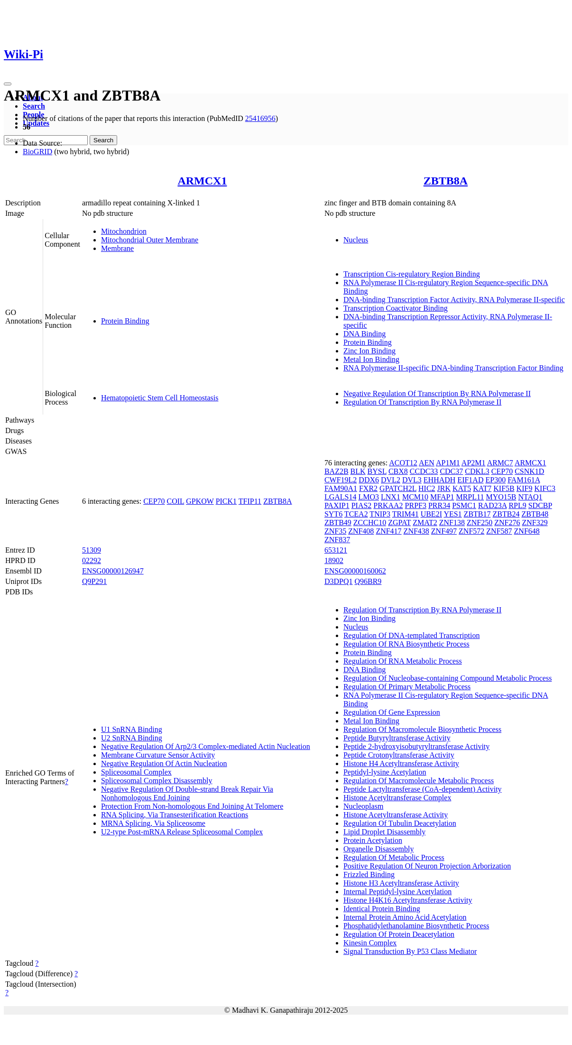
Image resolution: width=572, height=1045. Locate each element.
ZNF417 (388, 531)
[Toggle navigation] (7, 84)
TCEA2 (356, 514)
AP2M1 (473, 463)
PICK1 (226, 501)
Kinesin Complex (370, 943)
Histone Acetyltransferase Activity (395, 815)
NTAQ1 (530, 497)
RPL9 (517, 505)
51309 (91, 550)
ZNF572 (471, 531)
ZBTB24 (506, 514)
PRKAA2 (388, 505)
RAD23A (492, 505)
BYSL (377, 471)
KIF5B (503, 488)
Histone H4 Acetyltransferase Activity (401, 763)
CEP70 (154, 501)
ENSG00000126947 (113, 571)
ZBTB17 (477, 514)
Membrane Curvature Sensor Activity (158, 755)
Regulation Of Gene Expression (391, 712)
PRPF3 (415, 505)
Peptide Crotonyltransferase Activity (398, 755)
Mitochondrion (124, 231)
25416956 (260, 118)
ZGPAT (399, 522)
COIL (176, 501)
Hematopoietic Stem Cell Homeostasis (160, 398)
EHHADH (440, 480)
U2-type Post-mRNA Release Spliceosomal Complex (182, 832)
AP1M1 (448, 463)
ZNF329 (534, 522)
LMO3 (368, 497)
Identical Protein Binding (381, 909)
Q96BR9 (367, 581)
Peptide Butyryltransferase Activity (397, 738)
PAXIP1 (337, 505)
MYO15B (501, 497)
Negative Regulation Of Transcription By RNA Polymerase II (437, 393)
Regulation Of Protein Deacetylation (398, 934)
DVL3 (412, 480)
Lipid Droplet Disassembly (384, 832)
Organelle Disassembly (378, 849)
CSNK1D (529, 471)
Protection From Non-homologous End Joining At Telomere (192, 806)
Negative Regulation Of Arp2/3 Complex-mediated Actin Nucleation (205, 746)
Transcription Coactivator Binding (395, 308)
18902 (333, 560)
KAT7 (482, 488)
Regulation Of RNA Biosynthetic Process (406, 644)
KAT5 (461, 488)
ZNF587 (499, 531)
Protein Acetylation (372, 840)
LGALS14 (340, 497)
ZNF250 (479, 522)
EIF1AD (470, 480)
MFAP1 (442, 497)
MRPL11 (470, 497)
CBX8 (398, 471)
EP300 (495, 480)
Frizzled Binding (369, 874)
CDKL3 (477, 471)
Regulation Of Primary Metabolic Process (407, 687)
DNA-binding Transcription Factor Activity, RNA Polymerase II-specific (454, 300)
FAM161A (523, 480)
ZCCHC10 (369, 522)
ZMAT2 (425, 522)
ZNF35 (335, 531)
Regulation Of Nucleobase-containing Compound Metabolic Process (447, 678)
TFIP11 (250, 501)
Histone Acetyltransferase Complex (397, 798)
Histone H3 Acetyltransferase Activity (401, 883)
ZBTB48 (534, 514)
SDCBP (540, 505)
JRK (444, 488)
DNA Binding (364, 334)
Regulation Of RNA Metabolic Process (402, 661)
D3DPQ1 (338, 581)
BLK (358, 471)
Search (34, 106)
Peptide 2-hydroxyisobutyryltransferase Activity (416, 746)
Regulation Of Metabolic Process (393, 857)
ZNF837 (337, 540)
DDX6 (369, 480)
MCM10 (415, 497)
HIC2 (426, 488)
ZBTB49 (337, 522)
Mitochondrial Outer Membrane (149, 240)
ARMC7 (500, 463)
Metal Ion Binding (371, 359)
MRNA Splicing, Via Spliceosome (153, 823)
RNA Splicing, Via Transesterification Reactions (174, 815)
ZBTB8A (446, 181)
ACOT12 (403, 463)
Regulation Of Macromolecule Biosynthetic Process (422, 729)
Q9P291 (94, 581)
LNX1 (390, 497)
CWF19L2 (340, 480)
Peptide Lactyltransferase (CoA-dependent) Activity (422, 789)
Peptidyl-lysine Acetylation (384, 772)
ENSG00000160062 (355, 571)
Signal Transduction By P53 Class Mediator (410, 951)
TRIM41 (405, 514)
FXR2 (368, 488)
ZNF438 (416, 531)
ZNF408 (361, 531)
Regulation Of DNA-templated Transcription (411, 635)
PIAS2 (361, 505)
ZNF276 (507, 522)
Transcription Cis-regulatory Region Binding (411, 274)
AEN (426, 463)
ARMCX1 (202, 181)
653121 (335, 550)
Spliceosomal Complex (136, 772)
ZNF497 (444, 531)
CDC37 (451, 471)
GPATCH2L (397, 488)
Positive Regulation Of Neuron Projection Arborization (427, 866)
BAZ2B (336, 471)
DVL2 (390, 480)
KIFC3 (545, 488)
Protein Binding (125, 321)
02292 (91, 560)
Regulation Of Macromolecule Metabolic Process (418, 781)
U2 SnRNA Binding (131, 738)
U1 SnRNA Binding (131, 729)
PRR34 (439, 505)
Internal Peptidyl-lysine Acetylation (397, 892)
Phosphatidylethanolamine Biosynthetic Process (416, 926)
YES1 (452, 514)
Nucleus (355, 240)
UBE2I (431, 514)
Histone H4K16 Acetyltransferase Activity (407, 900)
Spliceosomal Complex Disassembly (156, 781)
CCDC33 (424, 471)
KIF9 (525, 488)
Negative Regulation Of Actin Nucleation (164, 763)
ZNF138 (452, 522)
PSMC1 (464, 505)
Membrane (117, 248)
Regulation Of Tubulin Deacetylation (399, 823)
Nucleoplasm (363, 806)
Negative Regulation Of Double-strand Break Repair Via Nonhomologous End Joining (187, 793)
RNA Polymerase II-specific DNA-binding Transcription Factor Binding (453, 368)
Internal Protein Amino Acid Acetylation (405, 917)
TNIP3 (379, 514)
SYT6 (333, 514)
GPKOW (199, 501)
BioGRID (37, 152)
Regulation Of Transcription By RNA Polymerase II (422, 402)
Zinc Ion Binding (369, 351)
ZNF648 (527, 531)
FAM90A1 (340, 488)
